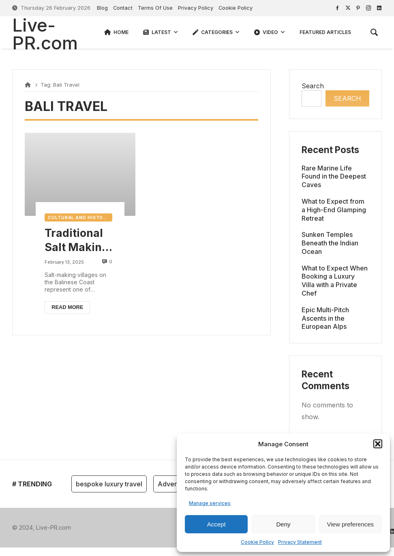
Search (313, 86)
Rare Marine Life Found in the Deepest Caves (334, 176)
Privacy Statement (300, 542)
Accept (216, 524)
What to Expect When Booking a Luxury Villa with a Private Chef (335, 280)
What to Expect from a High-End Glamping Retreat (334, 209)
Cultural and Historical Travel (80, 217)
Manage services (210, 503)
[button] (378, 444)
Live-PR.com (45, 34)
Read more (67, 307)
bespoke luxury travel (109, 484)
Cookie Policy (257, 542)
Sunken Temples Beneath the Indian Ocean (330, 243)
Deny (283, 524)
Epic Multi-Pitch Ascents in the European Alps (325, 318)
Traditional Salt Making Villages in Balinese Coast (77, 240)
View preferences (350, 524)
